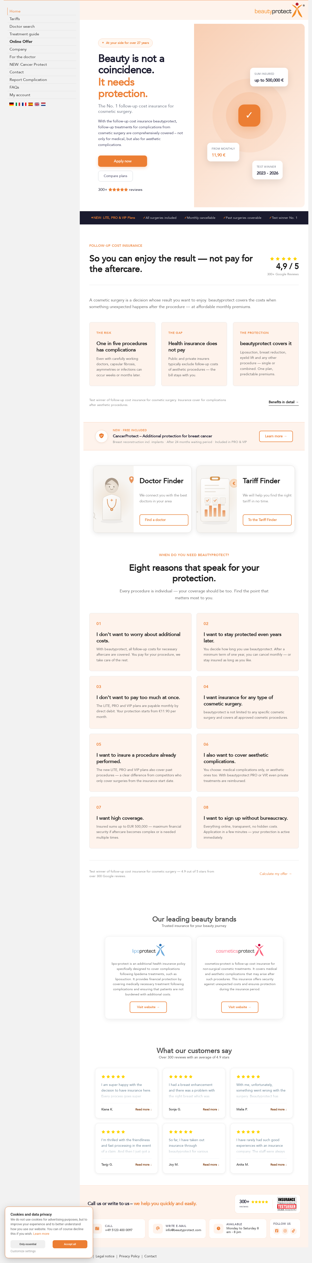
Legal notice (105, 1256)
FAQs (14, 87)
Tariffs (15, 19)
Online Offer (21, 41)
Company (18, 49)
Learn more (41, 1234)
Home (15, 11)
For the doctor (23, 57)
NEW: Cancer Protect (28, 64)
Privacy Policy (129, 1256)
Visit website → (148, 1007)
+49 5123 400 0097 (118, 1230)
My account (20, 95)
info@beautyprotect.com (183, 1230)
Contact (17, 72)
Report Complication (28, 79)
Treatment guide (24, 34)
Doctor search (22, 26)
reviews (135, 189)
